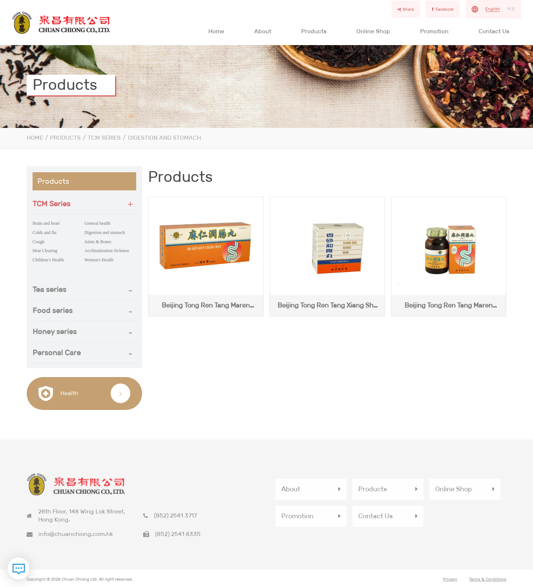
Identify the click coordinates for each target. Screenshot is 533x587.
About (262, 31)
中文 (511, 8)
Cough (38, 241)
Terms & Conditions (487, 582)
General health (97, 223)
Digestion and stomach (164, 137)
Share (406, 9)
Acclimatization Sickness (106, 250)
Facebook (443, 9)
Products (313, 31)
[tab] (84, 203)
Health (58, 393)
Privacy (450, 582)
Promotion (434, 31)
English (492, 8)
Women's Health (98, 259)
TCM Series (104, 137)
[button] (84, 203)
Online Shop (373, 31)
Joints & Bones (97, 241)
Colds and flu (44, 232)
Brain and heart (46, 223)
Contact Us (494, 31)
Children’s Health (48, 259)
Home (216, 31)
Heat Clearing (45, 250)
